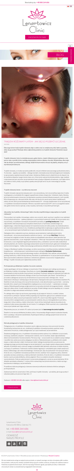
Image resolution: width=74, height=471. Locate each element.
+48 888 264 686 (42, 2)
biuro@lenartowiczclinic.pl (39, 380)
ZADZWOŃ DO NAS (37, 37)
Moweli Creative (53, 456)
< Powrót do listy (12, 387)
